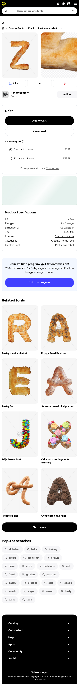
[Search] (73, 11)
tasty (66, 591)
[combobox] (46, 11)
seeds (66, 582)
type (27, 599)
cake (9, 566)
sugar (28, 591)
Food (71, 240)
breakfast (31, 557)
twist (9, 599)
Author (14, 96)
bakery (51, 549)
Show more (39, 527)
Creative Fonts (59, 240)
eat (66, 566)
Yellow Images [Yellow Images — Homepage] (39, 672)
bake (32, 549)
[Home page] (3, 28)
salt (48, 582)
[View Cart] (58, 4)
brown (53, 557)
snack (10, 591)
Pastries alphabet (64, 245)
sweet (48, 591)
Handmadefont (20, 92)
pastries (49, 574)
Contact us (52, 168)
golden (28, 574)
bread (10, 557)
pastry (10, 582)
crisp (27, 566)
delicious (46, 566)
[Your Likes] (63, 4)
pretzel (30, 582)
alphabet (12, 549)
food (9, 574)
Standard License (64, 236)
